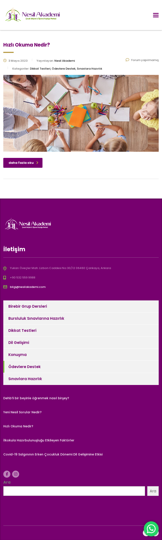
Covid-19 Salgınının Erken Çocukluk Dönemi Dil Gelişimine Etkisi (53, 454)
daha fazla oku (24, 163)
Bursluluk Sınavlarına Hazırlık (36, 318)
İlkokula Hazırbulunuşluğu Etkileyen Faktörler (38, 440)
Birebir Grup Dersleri (27, 306)
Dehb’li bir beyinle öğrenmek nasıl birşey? (36, 398)
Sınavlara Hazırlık (25, 378)
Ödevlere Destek (24, 366)
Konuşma (17, 354)
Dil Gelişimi (18, 342)
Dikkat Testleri (22, 330)
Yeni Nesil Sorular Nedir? (22, 412)
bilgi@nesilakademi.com (28, 287)
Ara (7, 482)
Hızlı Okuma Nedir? (18, 426)
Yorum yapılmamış (142, 60)
